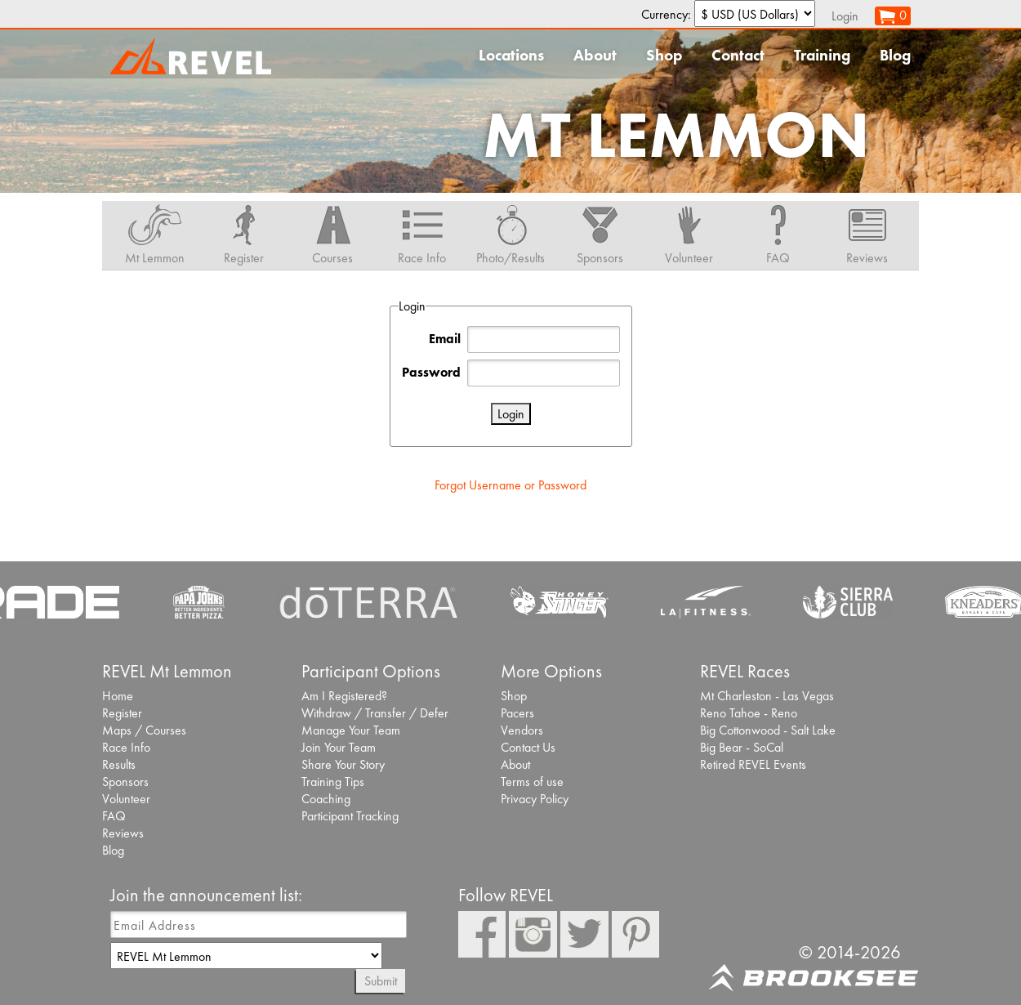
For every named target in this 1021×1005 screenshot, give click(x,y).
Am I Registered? (344, 695)
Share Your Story (343, 764)
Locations (511, 55)
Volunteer (126, 798)
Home (117, 695)
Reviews (123, 833)
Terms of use (532, 781)
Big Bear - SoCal (741, 747)
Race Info (126, 747)
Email (445, 338)
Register (122, 712)
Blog (895, 55)
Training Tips (332, 781)
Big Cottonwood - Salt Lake (768, 730)
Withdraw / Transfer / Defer (374, 712)
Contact (738, 55)
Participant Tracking (350, 815)
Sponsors (125, 781)
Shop (664, 55)
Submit (380, 980)
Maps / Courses (144, 730)
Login (845, 16)
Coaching (325, 798)
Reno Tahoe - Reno (748, 712)
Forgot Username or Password (510, 485)
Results (119, 764)
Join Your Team (338, 747)
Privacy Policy (534, 798)
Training (822, 55)
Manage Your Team (350, 730)
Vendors (522, 730)
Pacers (517, 712)
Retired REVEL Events (753, 764)
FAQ (114, 815)
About (595, 55)
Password (431, 372)
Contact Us (528, 747)
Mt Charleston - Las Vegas (767, 695)
